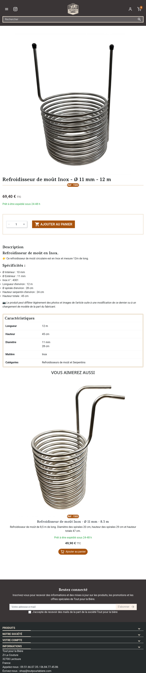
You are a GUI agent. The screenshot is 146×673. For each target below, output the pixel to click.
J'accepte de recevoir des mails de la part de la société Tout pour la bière (75, 612)
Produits (8, 627)
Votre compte (12, 640)
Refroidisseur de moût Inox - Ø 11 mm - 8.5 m (73, 522)
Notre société (12, 634)
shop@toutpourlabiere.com (35, 671)
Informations (12, 646)
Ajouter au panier (53, 224)
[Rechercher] (73, 19)
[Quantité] (16, 224)
